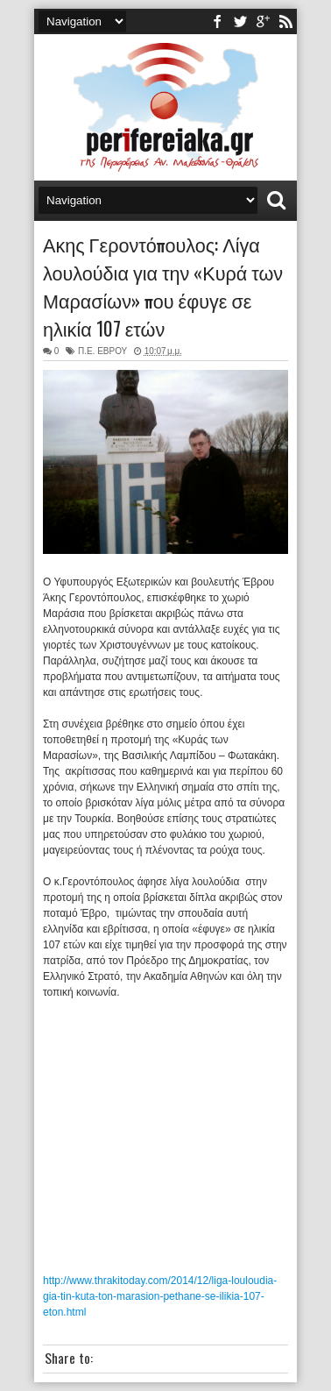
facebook (217, 21)
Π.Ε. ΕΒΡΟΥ (102, 351)
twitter (240, 21)
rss (285, 21)
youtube (262, 21)
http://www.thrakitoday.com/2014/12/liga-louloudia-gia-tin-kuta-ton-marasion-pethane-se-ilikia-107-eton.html (160, 1296)
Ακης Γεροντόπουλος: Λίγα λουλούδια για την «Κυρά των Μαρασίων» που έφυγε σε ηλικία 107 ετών (163, 286)
